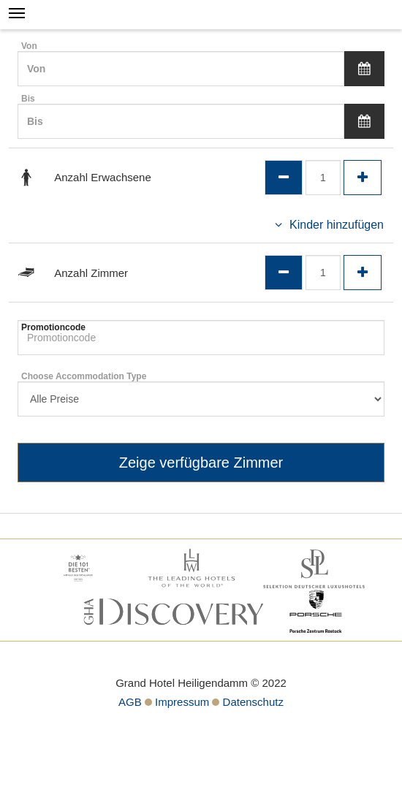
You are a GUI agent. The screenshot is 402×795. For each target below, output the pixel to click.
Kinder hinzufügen (336, 224)
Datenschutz (253, 702)
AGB (130, 702)
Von (29, 46)
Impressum (182, 702)
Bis (28, 99)
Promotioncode (53, 327)
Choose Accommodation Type (83, 376)
